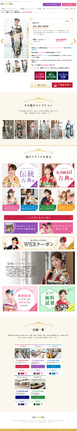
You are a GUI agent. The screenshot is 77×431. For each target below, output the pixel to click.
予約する (21, 366)
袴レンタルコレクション (50, 8)
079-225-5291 (38, 391)
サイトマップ (73, 430)
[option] (16, 38)
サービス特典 (64, 8)
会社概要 (66, 430)
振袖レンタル (9, 12)
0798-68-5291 (22, 391)
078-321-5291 (22, 360)
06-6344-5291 (38, 360)
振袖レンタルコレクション (10, 8)
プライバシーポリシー (52, 430)
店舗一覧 (72, 8)
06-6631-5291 (53, 360)
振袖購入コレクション (27, 8)
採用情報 (61, 430)
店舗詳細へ (21, 370)
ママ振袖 (38, 8)
